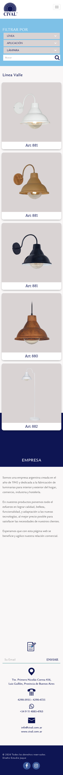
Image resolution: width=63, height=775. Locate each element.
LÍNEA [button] (31, 36)
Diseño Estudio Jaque (14, 758)
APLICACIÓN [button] (31, 43)
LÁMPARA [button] (31, 50)
